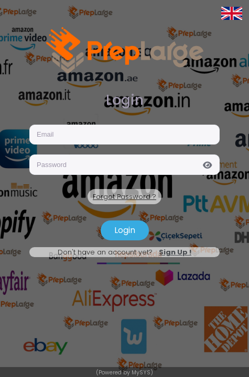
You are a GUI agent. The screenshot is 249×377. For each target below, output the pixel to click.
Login (124, 230)
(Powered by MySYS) (124, 372)
